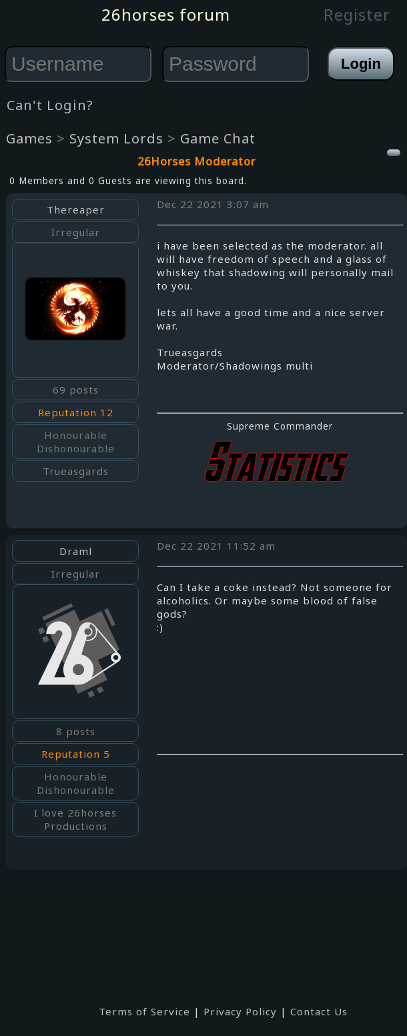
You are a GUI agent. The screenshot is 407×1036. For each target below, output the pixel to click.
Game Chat (218, 138)
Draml (75, 551)
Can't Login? (50, 105)
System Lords (116, 138)
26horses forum (165, 14)
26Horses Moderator (196, 161)
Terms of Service (144, 1011)
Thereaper (76, 209)
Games (29, 138)
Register (357, 14)
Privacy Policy (240, 1011)
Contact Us (319, 1011)
